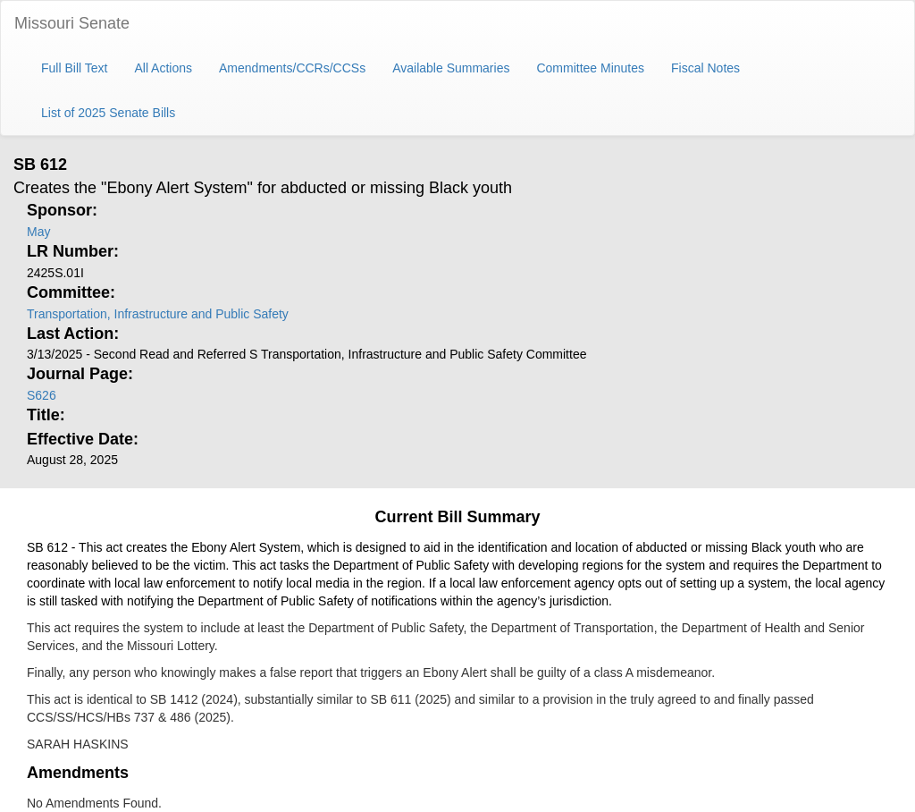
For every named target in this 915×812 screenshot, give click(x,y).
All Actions (163, 68)
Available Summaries (450, 68)
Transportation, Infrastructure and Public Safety (158, 314)
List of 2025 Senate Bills (108, 113)
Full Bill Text (74, 68)
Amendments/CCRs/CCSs (292, 68)
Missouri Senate (72, 23)
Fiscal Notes (705, 68)
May (38, 231)
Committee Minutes (590, 68)
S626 (41, 395)
